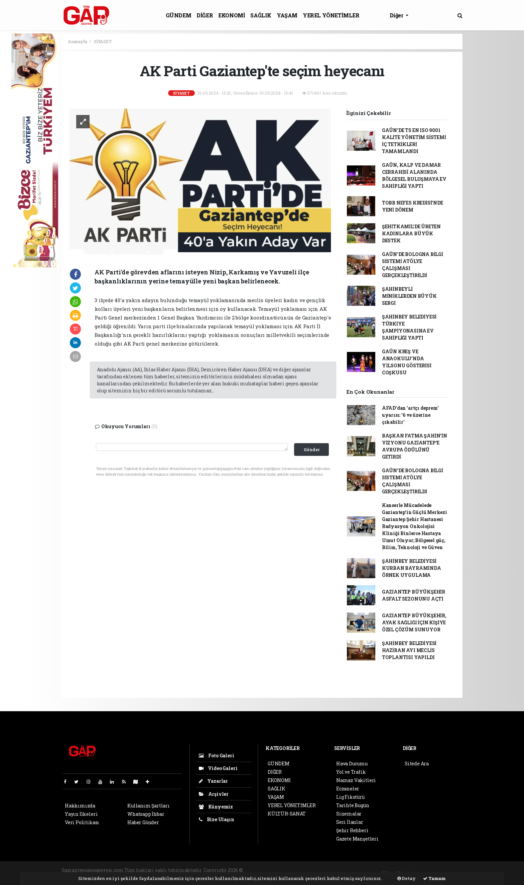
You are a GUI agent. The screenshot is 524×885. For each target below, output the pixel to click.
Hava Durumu (352, 763)
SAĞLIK (260, 15)
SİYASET (103, 41)
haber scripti (325, 870)
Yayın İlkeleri (81, 814)
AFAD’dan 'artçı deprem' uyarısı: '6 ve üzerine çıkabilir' (410, 415)
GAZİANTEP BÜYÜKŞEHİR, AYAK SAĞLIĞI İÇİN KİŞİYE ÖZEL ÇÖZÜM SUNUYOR (414, 622)
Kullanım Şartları (148, 805)
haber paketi (295, 870)
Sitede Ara (417, 763)
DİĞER (204, 15)
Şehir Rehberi (352, 830)
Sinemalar (349, 813)
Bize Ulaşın (216, 819)
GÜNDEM (178, 15)
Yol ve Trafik (351, 772)
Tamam (434, 878)
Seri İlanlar (349, 822)
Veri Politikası (82, 822)
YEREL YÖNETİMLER (331, 15)
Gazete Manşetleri (357, 839)
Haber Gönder (143, 822)
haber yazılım (358, 870)
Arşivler (214, 794)
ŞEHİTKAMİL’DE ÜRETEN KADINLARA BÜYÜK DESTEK (411, 233)
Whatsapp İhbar (145, 814)
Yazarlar (213, 781)
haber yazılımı (261, 870)
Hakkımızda (80, 805)
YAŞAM (287, 15)
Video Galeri (218, 768)
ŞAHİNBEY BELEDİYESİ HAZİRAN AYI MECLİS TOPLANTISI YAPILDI (409, 650)
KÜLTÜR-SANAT (287, 813)
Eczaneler (347, 788)
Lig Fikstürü (350, 797)
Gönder (311, 449)
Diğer (397, 15)
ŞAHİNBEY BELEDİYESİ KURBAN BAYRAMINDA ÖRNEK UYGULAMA (411, 568)
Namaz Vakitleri (356, 780)
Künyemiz (216, 806)
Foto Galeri (216, 755)
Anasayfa (78, 41)
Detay (406, 878)
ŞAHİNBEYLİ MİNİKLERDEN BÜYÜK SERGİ (409, 296)
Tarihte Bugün (352, 805)
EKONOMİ (231, 15)
